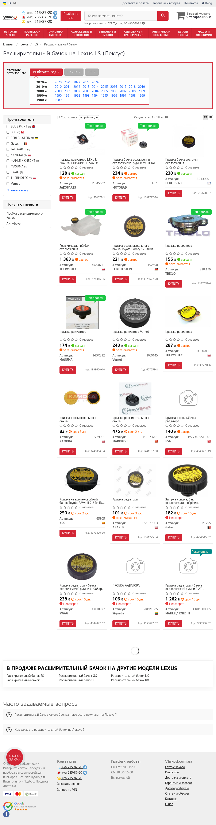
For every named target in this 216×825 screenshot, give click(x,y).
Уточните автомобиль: (16, 71)
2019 (141, 87)
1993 (86, 96)
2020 (58, 82)
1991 (67, 96)
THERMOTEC (21, 178)
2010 (58, 87)
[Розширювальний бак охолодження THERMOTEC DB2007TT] (82, 225)
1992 (76, 96)
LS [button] (92, 72)
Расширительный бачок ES (25, 676)
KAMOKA (19, 155)
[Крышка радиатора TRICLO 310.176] (188, 225)
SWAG (17, 172)
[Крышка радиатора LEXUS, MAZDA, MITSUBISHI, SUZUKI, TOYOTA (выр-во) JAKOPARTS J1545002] (82, 139)
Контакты (191, 3)
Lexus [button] (74, 72)
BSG (15, 132)
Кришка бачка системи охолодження (181, 161)
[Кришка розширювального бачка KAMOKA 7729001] (82, 397)
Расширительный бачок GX (78, 676)
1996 (113, 96)
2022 (76, 82)
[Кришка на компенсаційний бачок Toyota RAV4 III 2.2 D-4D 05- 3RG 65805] (82, 479)
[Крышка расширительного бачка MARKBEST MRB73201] (135, 399)
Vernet (15, 184)
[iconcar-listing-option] (210, 117)
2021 (67, 82)
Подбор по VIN (70, 16)
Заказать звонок (68, 784)
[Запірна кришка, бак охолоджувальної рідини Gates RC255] (188, 480)
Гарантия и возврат (166, 3)
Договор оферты (177, 788)
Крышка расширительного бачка (130, 419)
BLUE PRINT (23, 127)
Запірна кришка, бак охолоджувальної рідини (182, 501)
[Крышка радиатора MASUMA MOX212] (82, 313)
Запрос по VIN (67, 790)
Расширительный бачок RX (130, 680)
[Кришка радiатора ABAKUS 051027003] (135, 480)
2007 (123, 91)
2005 (104, 91)
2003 (86, 91)
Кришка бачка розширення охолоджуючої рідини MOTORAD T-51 (134, 161)
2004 (95, 91)
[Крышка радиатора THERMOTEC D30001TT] (188, 312)
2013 (86, 87)
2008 (132, 91)
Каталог (171, 799)
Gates (19, 144)
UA (7, 3)
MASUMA (17, 166)
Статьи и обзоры (177, 794)
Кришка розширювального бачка (77, 419)
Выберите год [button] (46, 72)
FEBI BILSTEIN (24, 138)
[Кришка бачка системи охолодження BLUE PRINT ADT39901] (188, 140)
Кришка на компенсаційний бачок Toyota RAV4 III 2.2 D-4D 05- (80, 501)
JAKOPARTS (18, 149)
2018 (132, 87)
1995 (104, 96)
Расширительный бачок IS (77, 680)
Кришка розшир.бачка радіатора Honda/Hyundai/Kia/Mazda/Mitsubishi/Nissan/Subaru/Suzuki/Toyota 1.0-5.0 (188, 419)
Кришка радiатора (125, 500)
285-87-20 (37, 17)
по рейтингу (89, 117)
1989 (58, 100)
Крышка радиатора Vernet (130, 332)
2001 (67, 91)
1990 (58, 96)
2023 (86, 82)
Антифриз (14, 224)
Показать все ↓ (17, 190)
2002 (76, 91)
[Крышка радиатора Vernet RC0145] (135, 313)
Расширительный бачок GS (25, 680)
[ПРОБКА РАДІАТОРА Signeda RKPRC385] (135, 566)
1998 (132, 96)
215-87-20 (37, 12)
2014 (95, 87)
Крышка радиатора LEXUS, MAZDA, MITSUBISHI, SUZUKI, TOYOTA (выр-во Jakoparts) (79, 161)
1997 (123, 96)
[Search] (163, 16)
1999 (141, 96)
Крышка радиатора (178, 246)
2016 (113, 87)
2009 (141, 91)
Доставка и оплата (136, 3)
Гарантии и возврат (178, 783)
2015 (104, 87)
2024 (95, 82)
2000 (58, 91)
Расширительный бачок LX (130, 676)
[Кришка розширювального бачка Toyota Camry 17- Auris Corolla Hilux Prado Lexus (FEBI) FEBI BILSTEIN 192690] (135, 225)
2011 (67, 87)
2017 (123, 87)
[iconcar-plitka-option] (205, 117)
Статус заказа (175, 767)
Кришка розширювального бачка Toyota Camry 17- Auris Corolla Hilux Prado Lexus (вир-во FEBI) (135, 247)
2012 (76, 87)
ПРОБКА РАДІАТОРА (126, 586)
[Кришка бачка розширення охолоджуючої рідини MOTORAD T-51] (135, 139)
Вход (207, 3)
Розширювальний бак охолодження (74, 247)
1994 (95, 96)
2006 (113, 91)
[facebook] (6, 814)
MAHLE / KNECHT (23, 161)
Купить (68, 198)
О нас (169, 804)
